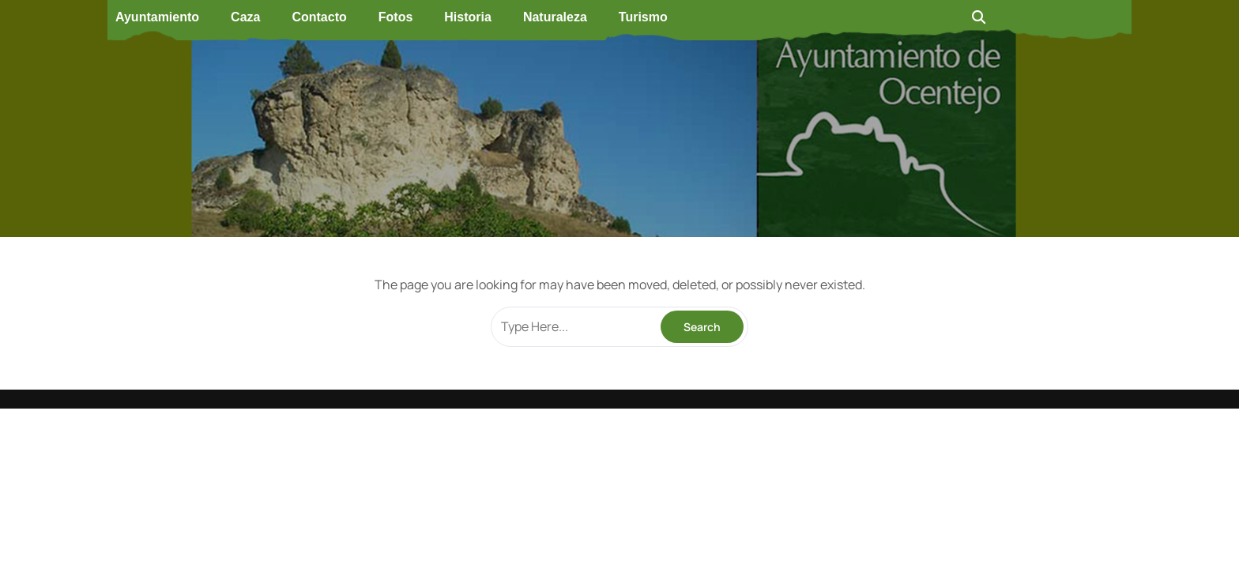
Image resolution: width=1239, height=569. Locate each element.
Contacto (319, 17)
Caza (245, 17)
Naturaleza (555, 17)
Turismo (643, 17)
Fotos (395, 17)
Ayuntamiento (157, 17)
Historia (467, 17)
